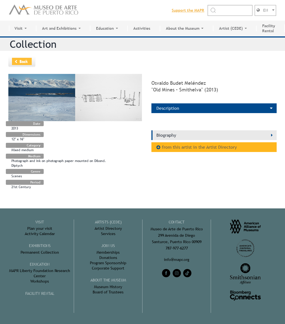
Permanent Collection (40, 252)
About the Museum (183, 28)
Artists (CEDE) (108, 222)
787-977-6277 (177, 248)
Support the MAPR (188, 10)
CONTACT (177, 222)
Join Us (108, 245)
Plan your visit (39, 228)
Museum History (108, 287)
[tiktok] (187, 273)
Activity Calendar (40, 233)
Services (108, 233)
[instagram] (177, 273)
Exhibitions (40, 245)
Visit (18, 28)
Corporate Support (108, 268)
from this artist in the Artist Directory (199, 147)
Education (105, 28)
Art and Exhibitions (59, 28)
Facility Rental (268, 28)
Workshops (39, 281)
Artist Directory (108, 228)
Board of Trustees (108, 292)
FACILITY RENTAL (39, 293)
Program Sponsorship (108, 263)
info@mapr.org (176, 259)
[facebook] (166, 273)
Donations (108, 257)
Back (23, 61)
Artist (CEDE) (231, 28)
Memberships (108, 252)
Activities (141, 28)
